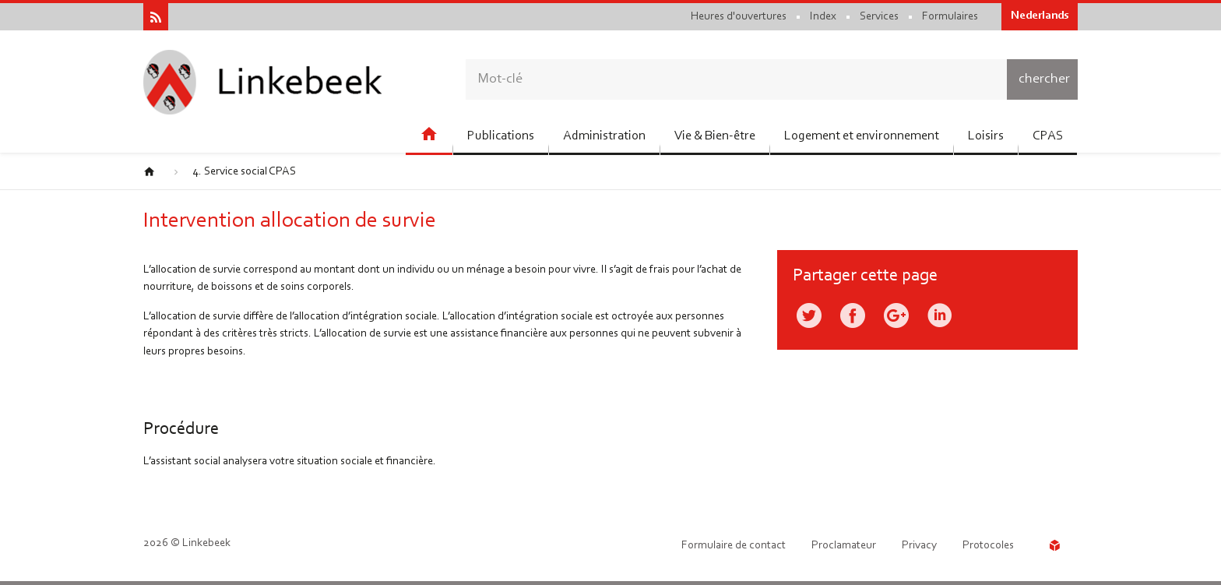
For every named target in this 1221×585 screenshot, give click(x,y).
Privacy (919, 546)
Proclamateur (843, 546)
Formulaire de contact (733, 546)
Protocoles (988, 546)
